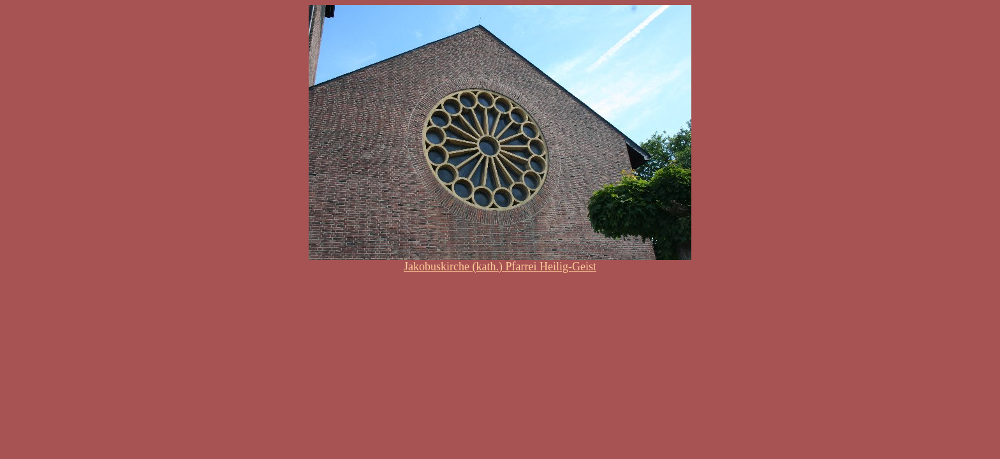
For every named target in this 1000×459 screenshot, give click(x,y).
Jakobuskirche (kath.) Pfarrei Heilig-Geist (500, 266)
